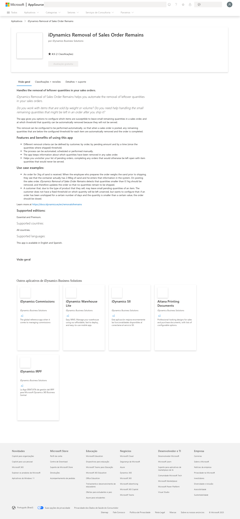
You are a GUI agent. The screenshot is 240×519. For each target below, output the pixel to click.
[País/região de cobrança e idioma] (208, 4)
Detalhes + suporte (76, 81)
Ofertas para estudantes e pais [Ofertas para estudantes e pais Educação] (99, 492)
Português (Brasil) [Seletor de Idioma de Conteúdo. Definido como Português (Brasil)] (25, 507)
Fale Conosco (119, 512)
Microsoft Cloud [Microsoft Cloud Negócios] (126, 456)
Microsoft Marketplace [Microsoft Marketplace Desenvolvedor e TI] (167, 481)
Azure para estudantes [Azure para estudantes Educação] (95, 497)
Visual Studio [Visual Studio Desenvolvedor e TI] (163, 492)
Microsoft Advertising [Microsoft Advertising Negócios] (129, 483)
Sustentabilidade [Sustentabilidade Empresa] (201, 495)
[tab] (25, 81)
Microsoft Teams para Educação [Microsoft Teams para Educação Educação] (99, 467)
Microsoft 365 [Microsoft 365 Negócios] (126, 478)
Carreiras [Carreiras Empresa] (198, 456)
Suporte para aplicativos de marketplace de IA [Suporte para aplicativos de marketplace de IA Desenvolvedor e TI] (169, 468)
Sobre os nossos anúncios (192, 512)
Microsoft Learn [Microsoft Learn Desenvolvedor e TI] (164, 461)
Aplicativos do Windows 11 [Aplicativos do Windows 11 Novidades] (23, 478)
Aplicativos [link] (16, 21)
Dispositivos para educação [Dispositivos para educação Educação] (97, 461)
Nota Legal (160, 512)
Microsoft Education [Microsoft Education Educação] (94, 456)
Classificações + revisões (48, 81)
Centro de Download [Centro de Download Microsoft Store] (58, 461)
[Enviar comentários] (169, 4)
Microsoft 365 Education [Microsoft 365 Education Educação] (96, 472)
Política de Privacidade (140, 512)
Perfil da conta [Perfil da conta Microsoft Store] (56, 456)
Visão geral (24, 81)
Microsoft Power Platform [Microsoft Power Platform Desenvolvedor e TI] (168, 486)
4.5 (53, 54)
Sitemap (104, 512)
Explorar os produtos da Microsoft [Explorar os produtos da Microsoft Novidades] (26, 472)
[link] (38, 318)
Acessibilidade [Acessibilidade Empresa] (200, 489)
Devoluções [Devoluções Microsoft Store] (55, 472)
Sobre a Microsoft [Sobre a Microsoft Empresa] (201, 461)
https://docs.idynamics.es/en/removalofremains (57, 204)
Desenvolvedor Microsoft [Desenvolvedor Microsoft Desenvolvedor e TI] (168, 456)
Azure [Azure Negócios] (122, 467)
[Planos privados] (190, 4)
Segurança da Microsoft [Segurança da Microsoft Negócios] (130, 461)
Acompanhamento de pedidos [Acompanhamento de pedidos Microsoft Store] (62, 478)
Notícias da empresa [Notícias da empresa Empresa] (202, 467)
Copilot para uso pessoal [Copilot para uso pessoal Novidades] (22, 461)
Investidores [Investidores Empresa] (199, 478)
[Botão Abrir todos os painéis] (12, 12)
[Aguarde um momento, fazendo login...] (229, 4)
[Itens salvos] (183, 4)
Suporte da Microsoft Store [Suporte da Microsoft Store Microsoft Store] (61, 467)
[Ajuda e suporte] (176, 4)
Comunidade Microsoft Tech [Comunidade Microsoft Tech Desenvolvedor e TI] (170, 475)
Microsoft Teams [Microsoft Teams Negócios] (127, 495)
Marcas (173, 512)
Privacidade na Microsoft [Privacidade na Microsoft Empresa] (204, 472)
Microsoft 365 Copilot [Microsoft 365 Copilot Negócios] (129, 489)
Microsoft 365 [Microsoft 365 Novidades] (18, 467)
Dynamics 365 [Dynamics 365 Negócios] (126, 472)
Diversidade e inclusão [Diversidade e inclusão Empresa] (203, 483)
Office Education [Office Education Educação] (93, 478)
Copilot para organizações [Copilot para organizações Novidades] (23, 456)
